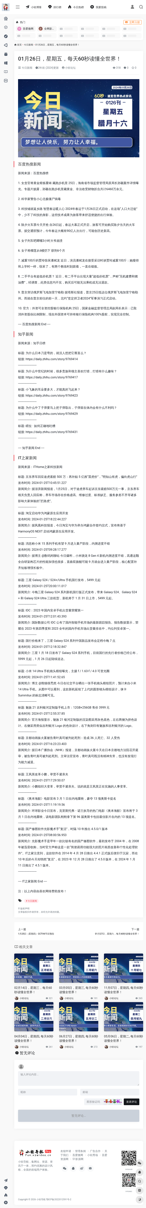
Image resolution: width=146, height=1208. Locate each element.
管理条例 (80, 1151)
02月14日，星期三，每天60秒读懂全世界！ (33, 990)
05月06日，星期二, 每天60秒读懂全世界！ (123, 1039)
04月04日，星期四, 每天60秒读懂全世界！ (33, 1039)
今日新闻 (28, 44)
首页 (19, 44)
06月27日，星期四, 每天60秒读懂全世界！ (78, 1039)
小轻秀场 (92, 1155)
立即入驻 (132, 22)
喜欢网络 (45, 891)
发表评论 (131, 1101)
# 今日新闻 (31, 901)
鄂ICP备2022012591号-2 (58, 1199)
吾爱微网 (77, 1155)
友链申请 (65, 1151)
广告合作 (95, 1151)
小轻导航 (41, 1199)
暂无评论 (27, 1053)
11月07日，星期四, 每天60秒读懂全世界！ (123, 990)
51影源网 (77, 1159)
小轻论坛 (69, 67)
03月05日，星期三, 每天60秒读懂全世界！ (78, 990)
